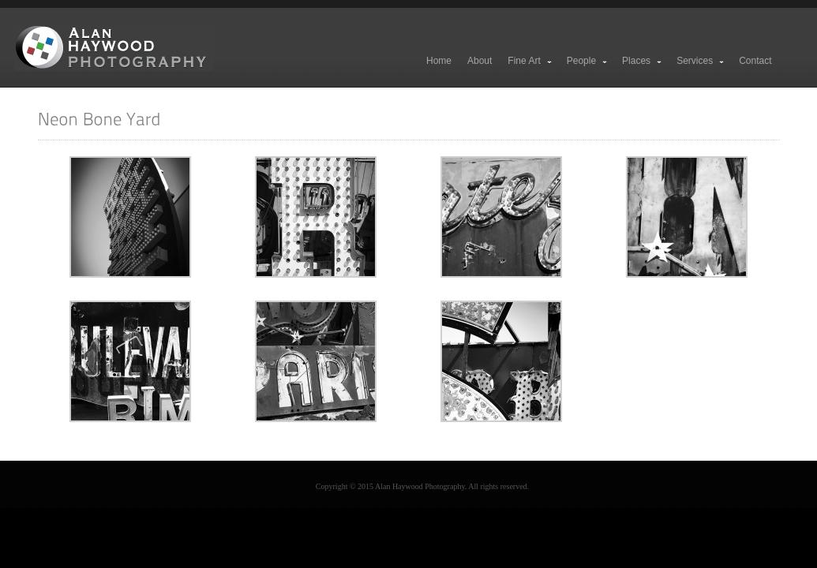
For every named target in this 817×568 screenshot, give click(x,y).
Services (700, 60)
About (479, 60)
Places (642, 60)
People (588, 60)
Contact (755, 60)
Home (439, 60)
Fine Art (530, 60)
